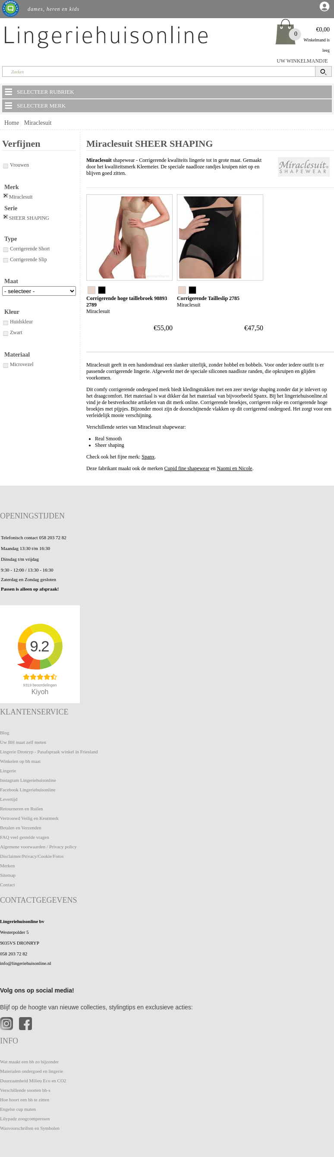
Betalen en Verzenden (20, 827)
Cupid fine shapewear (187, 468)
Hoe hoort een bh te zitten (24, 1099)
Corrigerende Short (26, 249)
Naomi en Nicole (234, 468)
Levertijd (8, 799)
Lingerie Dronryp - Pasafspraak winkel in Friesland (49, 751)
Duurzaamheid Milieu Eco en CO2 (33, 1080)
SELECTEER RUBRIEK (38, 91)
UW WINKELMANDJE (302, 61)
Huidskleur (17, 322)
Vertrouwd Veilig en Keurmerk (29, 818)
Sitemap (8, 875)
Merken (7, 865)
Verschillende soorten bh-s (25, 1090)
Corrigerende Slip (24, 259)
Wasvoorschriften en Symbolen (30, 1128)
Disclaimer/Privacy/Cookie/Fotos (31, 856)
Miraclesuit (38, 123)
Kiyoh (40, 691)
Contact (7, 884)
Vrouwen (15, 165)
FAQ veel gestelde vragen (24, 837)
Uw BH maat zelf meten (23, 742)
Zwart (12, 332)
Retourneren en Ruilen (21, 808)
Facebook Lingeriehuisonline (28, 789)
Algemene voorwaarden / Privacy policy (38, 846)
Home (11, 123)
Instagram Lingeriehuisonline (28, 780)
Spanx (148, 457)
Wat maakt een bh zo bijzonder (29, 1061)
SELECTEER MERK (34, 105)
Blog (4, 732)
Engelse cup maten (18, 1109)
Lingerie (8, 770)
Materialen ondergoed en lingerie (31, 1071)
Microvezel (18, 364)
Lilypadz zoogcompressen (25, 1118)
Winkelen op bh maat (20, 761)
